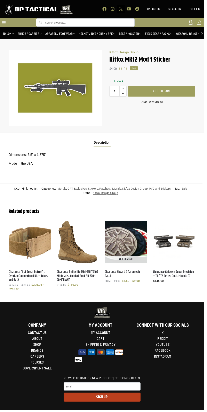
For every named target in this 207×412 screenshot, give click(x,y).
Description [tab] (102, 142)
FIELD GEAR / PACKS (157, 33)
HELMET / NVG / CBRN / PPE (96, 33)
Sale (184, 188)
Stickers (93, 188)
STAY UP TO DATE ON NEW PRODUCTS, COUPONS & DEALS (102, 378)
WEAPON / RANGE (187, 33)
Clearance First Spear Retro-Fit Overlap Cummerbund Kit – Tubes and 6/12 (28, 276)
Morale (61, 188)
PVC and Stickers (160, 188)
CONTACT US (153, 9)
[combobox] (85, 22)
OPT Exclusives (77, 188)
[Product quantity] (114, 91)
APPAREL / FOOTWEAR (59, 33)
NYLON (7, 33)
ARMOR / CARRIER (28, 33)
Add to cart (162, 91)
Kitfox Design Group (123, 52)
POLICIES (195, 9)
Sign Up (102, 397)
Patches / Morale (110, 188)
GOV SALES (174, 9)
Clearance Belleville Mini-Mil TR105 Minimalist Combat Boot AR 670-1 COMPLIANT (77, 276)
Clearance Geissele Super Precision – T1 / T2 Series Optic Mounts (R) (173, 274)
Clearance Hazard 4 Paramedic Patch (122, 274)
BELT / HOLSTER (129, 33)
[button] (123, 88)
